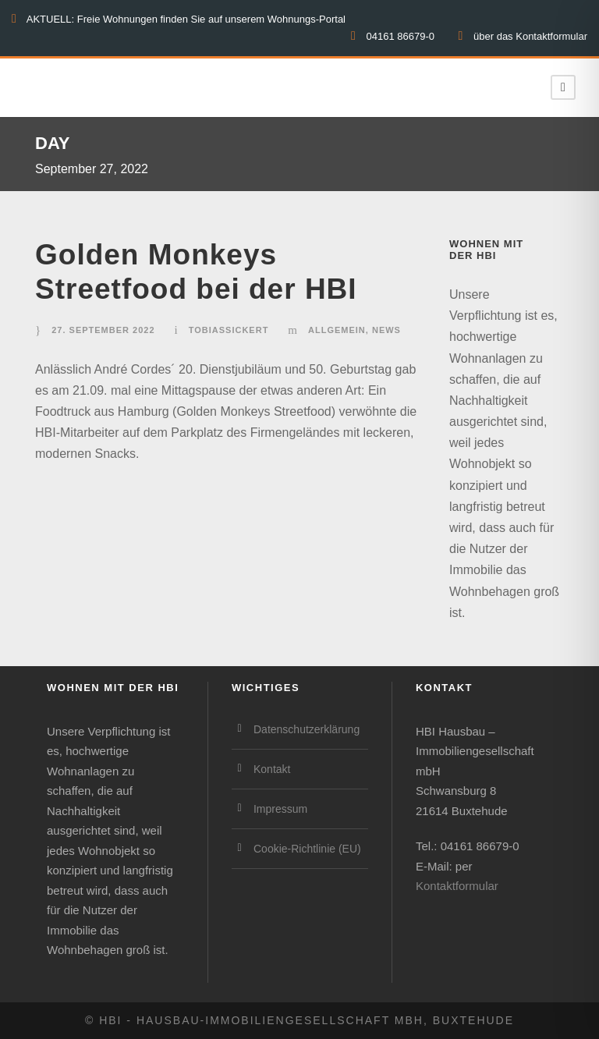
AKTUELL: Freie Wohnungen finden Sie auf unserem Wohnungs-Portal (186, 19)
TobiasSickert (229, 330)
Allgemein (337, 330)
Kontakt (271, 769)
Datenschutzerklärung (306, 729)
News (386, 330)
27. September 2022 (102, 330)
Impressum (280, 809)
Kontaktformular (457, 885)
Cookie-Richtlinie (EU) (307, 848)
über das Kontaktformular (530, 36)
